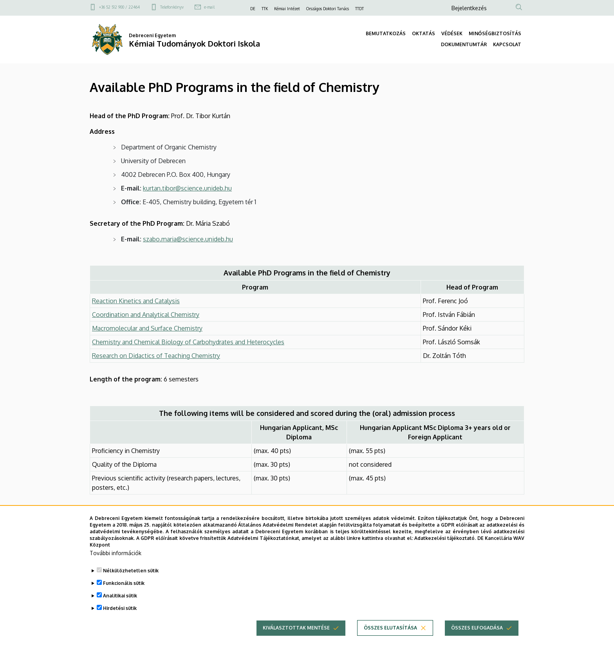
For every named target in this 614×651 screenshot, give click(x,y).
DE (252, 8)
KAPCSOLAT (507, 44)
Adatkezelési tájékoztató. (445, 552)
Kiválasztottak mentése (296, 642)
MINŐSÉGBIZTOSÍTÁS (495, 33)
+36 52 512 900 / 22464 (119, 7)
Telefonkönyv (172, 7)
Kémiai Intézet (287, 8)
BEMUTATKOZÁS (386, 33)
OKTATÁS (423, 33)
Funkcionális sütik (123, 597)
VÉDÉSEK (451, 33)
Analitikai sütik (120, 610)
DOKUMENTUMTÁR (464, 44)
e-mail (209, 7)
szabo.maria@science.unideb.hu (188, 239)
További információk (115, 567)
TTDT (359, 8)
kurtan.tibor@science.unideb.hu (187, 188)
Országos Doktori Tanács (327, 8)
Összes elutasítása (390, 642)
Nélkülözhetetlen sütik (131, 585)
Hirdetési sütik (120, 622)
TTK (265, 8)
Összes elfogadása (477, 642)
